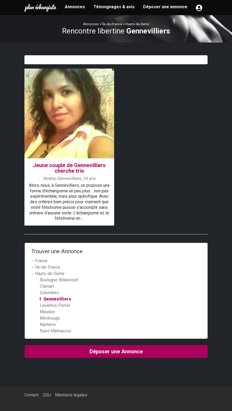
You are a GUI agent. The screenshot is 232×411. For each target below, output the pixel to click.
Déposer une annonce (165, 6)
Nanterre (48, 324)
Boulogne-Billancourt (59, 279)
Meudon (47, 311)
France (41, 260)
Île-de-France (112, 24)
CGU (47, 394)
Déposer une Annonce (116, 351)
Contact (31, 394)
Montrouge (50, 318)
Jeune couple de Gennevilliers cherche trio (69, 168)
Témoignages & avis (114, 6)
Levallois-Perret (55, 305)
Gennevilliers (57, 299)
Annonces (75, 6)
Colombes (49, 292)
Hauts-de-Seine (137, 24)
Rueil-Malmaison (55, 330)
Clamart (47, 286)
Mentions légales (71, 394)
